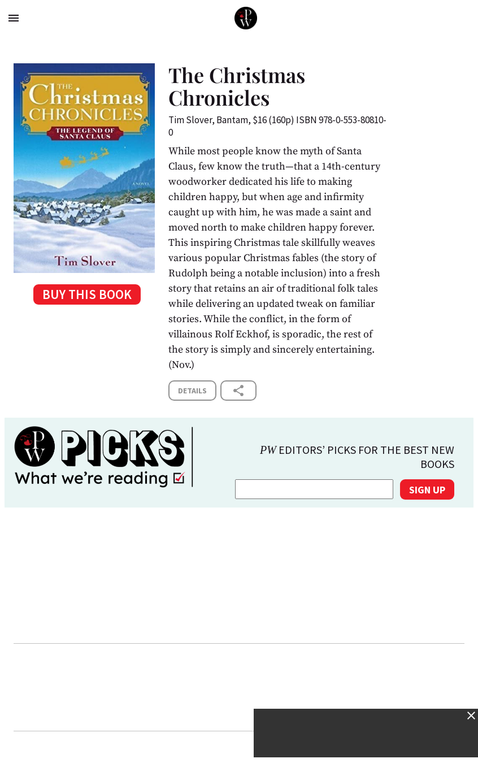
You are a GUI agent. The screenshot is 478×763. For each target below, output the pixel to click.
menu (13, 18)
